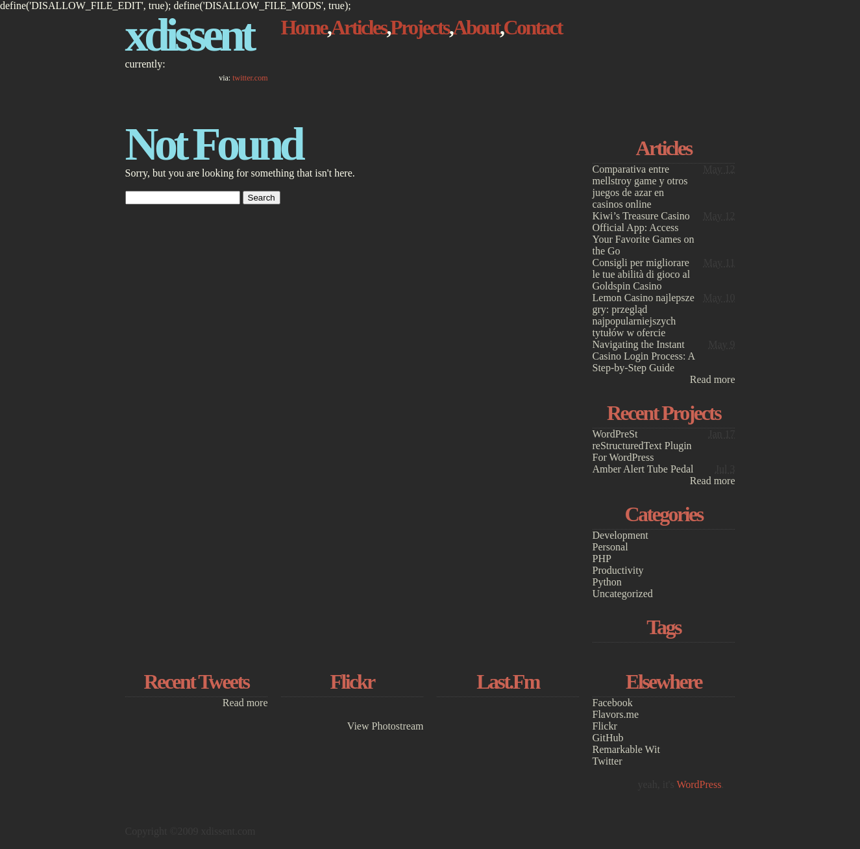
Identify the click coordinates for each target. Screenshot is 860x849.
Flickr (605, 726)
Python (607, 581)
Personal (610, 546)
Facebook (613, 702)
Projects (419, 27)
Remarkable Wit (626, 749)
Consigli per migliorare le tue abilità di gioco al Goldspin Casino (642, 274)
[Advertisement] (664, 56)
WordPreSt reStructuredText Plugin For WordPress (642, 445)
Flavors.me (616, 714)
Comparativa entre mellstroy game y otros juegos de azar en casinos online (640, 187)
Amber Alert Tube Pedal (643, 468)
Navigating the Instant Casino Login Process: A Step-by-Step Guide (644, 356)
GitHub (608, 737)
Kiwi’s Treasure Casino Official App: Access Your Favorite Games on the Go (643, 233)
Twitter (607, 761)
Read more (712, 379)
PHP (602, 558)
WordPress (698, 784)
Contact (532, 27)
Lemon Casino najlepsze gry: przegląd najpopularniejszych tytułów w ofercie (643, 315)
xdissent (188, 35)
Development (620, 535)
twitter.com (249, 77)
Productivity (618, 570)
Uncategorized (623, 593)
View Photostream (385, 726)
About (476, 27)
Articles (358, 27)
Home (304, 27)
